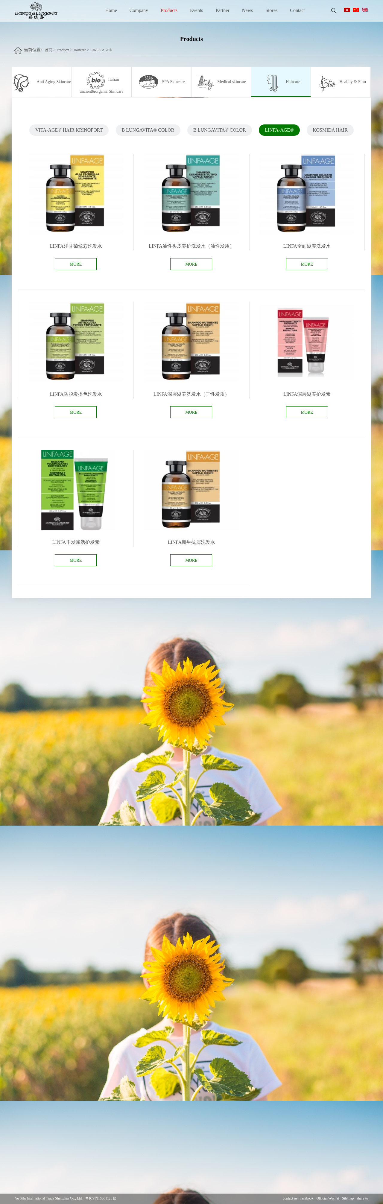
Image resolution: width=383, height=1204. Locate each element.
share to (362, 1199)
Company (139, 10)
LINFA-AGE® (101, 47)
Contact (297, 10)
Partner (223, 10)
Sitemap (348, 1199)
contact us (290, 1199)
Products (169, 10)
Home (111, 10)
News (247, 10)
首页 (48, 47)
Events (196, 10)
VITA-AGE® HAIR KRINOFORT (69, 133)
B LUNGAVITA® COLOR (148, 133)
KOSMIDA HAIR (330, 133)
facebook (306, 1199)
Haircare (80, 47)
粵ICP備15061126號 (100, 1199)
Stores (271, 10)
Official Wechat (327, 1199)
